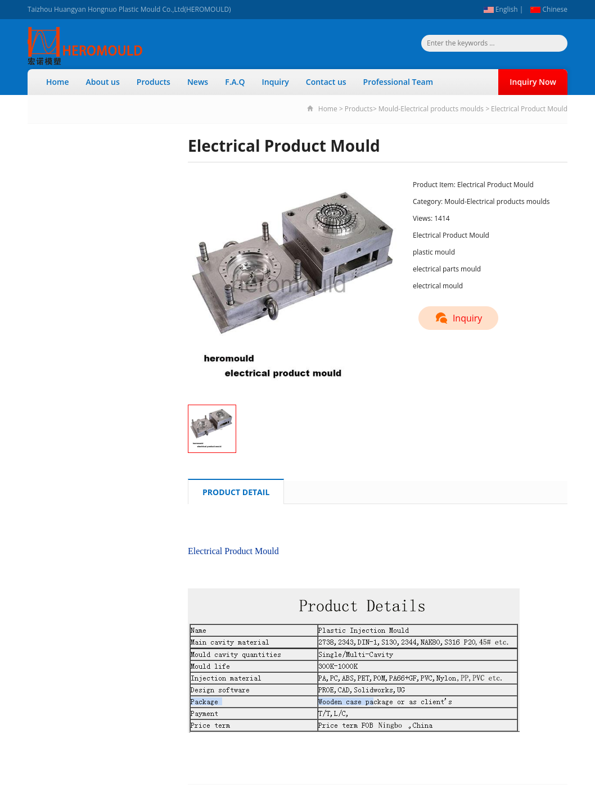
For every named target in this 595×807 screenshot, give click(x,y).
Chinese (548, 9)
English (501, 9)
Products (153, 81)
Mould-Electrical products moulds (431, 109)
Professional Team (398, 81)
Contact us (326, 81)
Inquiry (275, 81)
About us (103, 81)
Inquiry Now (533, 81)
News (197, 81)
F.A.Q (235, 81)
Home (57, 81)
